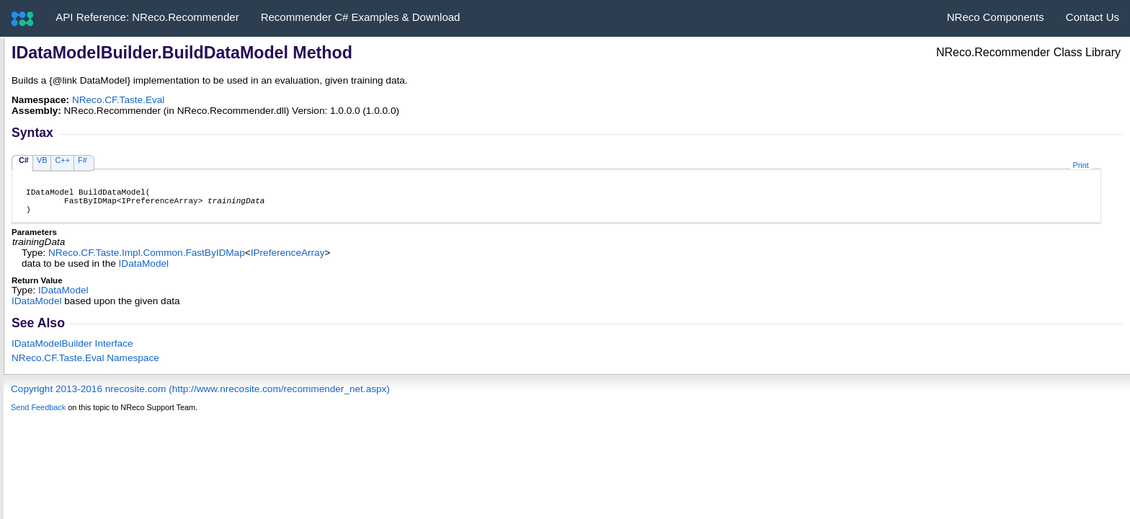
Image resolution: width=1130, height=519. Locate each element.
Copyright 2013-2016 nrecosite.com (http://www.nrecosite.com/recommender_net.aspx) (200, 395)
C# (24, 160)
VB (42, 160)
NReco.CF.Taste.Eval (118, 99)
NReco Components (995, 17)
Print (1080, 165)
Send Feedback (38, 413)
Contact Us (1092, 17)
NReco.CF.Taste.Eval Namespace (85, 364)
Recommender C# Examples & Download (361, 17)
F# (82, 160)
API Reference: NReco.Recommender (147, 17)
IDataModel (144, 270)
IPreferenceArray (288, 259)
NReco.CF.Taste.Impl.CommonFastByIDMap (146, 259)
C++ (62, 160)
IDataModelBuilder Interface (72, 350)
